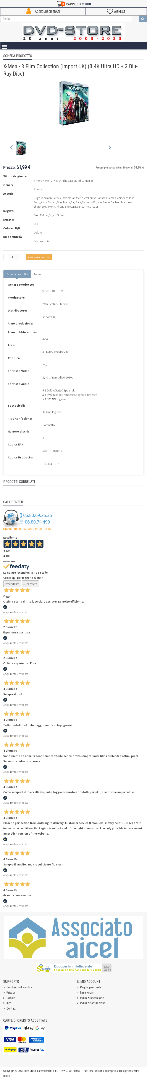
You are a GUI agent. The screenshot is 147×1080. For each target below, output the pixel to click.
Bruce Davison (111, 202)
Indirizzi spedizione (92, 998)
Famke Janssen (97, 198)
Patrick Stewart (62, 198)
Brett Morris (49, 206)
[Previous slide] (12, 148)
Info (8, 1003)
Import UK (48, 317)
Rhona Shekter (65, 206)
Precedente (12, 584)
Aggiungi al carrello (38, 257)
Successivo (30, 584)
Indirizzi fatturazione (92, 1003)
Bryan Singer (56, 215)
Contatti (11, 1008)
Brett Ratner (41, 215)
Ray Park (76, 202)
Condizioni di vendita (19, 987)
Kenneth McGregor (86, 206)
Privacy (10, 992)
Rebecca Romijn (92, 202)
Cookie (10, 998)
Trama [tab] (37, 274)
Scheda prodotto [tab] (17, 274)
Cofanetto (48, 425)
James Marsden (117, 198)
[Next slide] (109, 148)
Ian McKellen (79, 198)
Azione (38, 189)
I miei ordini (87, 992)
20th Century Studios (55, 304)
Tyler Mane (63, 202)
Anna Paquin (48, 202)
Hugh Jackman (43, 198)
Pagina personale (91, 987)
